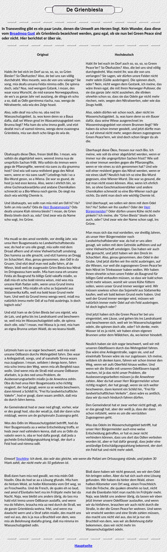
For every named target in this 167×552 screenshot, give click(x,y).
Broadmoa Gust (22, 33)
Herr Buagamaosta (56, 207)
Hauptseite (83, 545)
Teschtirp (22, 459)
